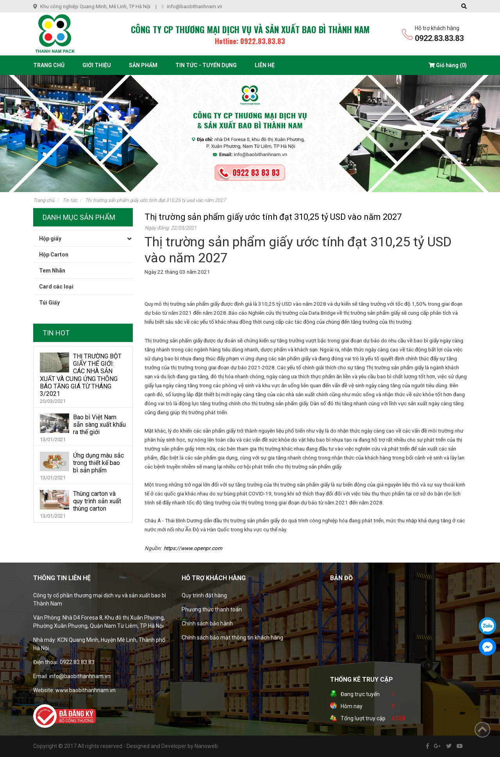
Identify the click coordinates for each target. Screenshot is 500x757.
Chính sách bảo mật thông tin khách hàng (232, 637)
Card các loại (56, 286)
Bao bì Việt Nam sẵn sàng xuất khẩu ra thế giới (99, 424)
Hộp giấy (50, 238)
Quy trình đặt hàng (204, 595)
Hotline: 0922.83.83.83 (250, 41)
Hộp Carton (53, 254)
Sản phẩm (143, 65)
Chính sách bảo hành (207, 623)
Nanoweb (206, 746)
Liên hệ (265, 65)
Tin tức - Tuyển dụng (206, 65)
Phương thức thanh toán (212, 609)
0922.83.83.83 (439, 38)
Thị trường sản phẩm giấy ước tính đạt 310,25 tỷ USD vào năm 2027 (155, 200)
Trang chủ (48, 65)
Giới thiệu (96, 65)
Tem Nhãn (52, 270)
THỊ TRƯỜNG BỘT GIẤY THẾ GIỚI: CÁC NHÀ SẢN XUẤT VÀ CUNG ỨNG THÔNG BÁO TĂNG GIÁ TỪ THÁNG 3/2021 (80, 375)
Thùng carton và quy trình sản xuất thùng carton (97, 501)
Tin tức (69, 200)
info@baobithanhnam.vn (194, 6)
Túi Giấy (49, 302)
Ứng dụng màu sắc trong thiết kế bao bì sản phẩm (98, 463)
